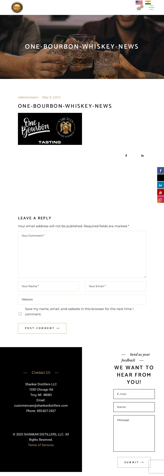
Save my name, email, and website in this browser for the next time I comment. (79, 311)
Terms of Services (41, 445)
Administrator (28, 97)
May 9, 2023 (51, 97)
